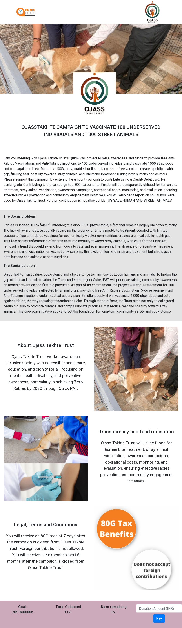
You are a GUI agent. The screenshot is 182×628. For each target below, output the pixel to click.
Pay (159, 618)
